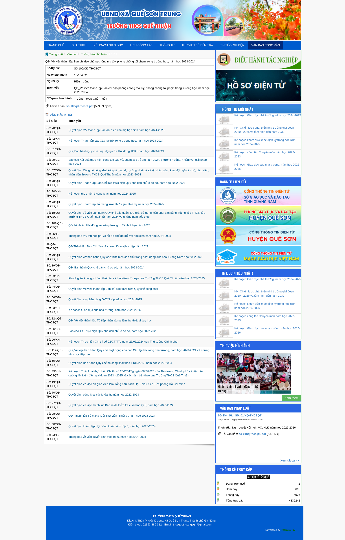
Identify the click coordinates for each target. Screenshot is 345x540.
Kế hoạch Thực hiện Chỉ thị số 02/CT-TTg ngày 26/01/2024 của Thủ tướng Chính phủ (123, 341)
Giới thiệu (79, 45)
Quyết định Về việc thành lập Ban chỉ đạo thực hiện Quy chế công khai (113, 288)
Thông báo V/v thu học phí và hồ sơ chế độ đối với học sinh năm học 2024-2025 (119, 235)
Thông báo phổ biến (93, 54)
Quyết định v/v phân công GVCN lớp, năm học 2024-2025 (105, 299)
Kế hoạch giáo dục (108, 45)
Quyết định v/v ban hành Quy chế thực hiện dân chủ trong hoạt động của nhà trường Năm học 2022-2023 (135, 257)
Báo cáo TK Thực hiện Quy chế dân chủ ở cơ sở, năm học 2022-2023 (112, 331)
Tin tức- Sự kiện (232, 45)
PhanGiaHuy (288, 530)
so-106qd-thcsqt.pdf (80, 106)
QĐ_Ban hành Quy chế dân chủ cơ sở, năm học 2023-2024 (106, 267)
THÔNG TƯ (167, 45)
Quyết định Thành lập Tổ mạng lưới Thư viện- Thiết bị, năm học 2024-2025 (116, 204)
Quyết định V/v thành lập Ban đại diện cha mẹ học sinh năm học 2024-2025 (116, 130)
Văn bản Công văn (265, 45)
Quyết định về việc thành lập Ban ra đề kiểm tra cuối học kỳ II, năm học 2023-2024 (120, 405)
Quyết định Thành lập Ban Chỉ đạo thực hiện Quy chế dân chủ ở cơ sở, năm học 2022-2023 (126, 182)
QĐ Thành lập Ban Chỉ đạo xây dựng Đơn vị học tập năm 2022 (108, 246)
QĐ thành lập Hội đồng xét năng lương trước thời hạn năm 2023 (109, 225)
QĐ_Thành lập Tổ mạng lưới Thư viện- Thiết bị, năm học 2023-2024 (111, 415)
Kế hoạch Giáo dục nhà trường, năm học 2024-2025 (267, 115)
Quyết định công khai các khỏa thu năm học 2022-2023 (103, 394)
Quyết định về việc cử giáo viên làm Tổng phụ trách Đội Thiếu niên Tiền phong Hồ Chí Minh (126, 384)
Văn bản (72, 54)
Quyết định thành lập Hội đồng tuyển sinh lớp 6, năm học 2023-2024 (112, 426)
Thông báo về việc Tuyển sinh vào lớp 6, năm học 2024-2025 (107, 436)
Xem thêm (291, 398)
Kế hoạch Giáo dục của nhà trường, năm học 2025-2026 (104, 310)
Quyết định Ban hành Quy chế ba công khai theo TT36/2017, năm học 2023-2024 (120, 363)
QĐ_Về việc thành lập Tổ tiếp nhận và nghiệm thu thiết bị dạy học (110, 320)
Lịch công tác (141, 45)
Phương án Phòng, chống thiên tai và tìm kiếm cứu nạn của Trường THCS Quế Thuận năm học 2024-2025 (136, 278)
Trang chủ (55, 45)
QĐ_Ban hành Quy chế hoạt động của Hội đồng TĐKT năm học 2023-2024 (116, 151)
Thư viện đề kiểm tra (197, 45)
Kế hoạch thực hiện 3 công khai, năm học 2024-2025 (102, 193)
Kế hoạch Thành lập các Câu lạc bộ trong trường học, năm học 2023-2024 (115, 140)
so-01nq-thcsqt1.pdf (252, 434)
